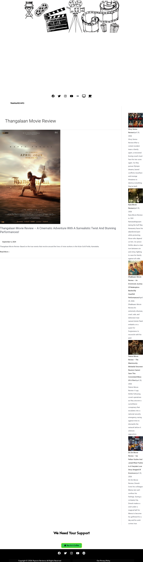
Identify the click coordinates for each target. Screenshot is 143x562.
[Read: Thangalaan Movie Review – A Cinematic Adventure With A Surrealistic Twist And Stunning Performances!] (30, 177)
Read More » (4, 251)
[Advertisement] (71, 61)
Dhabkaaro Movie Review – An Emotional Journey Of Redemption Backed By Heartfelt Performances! (135, 287)
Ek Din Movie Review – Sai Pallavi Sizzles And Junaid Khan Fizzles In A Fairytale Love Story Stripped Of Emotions (135, 461)
